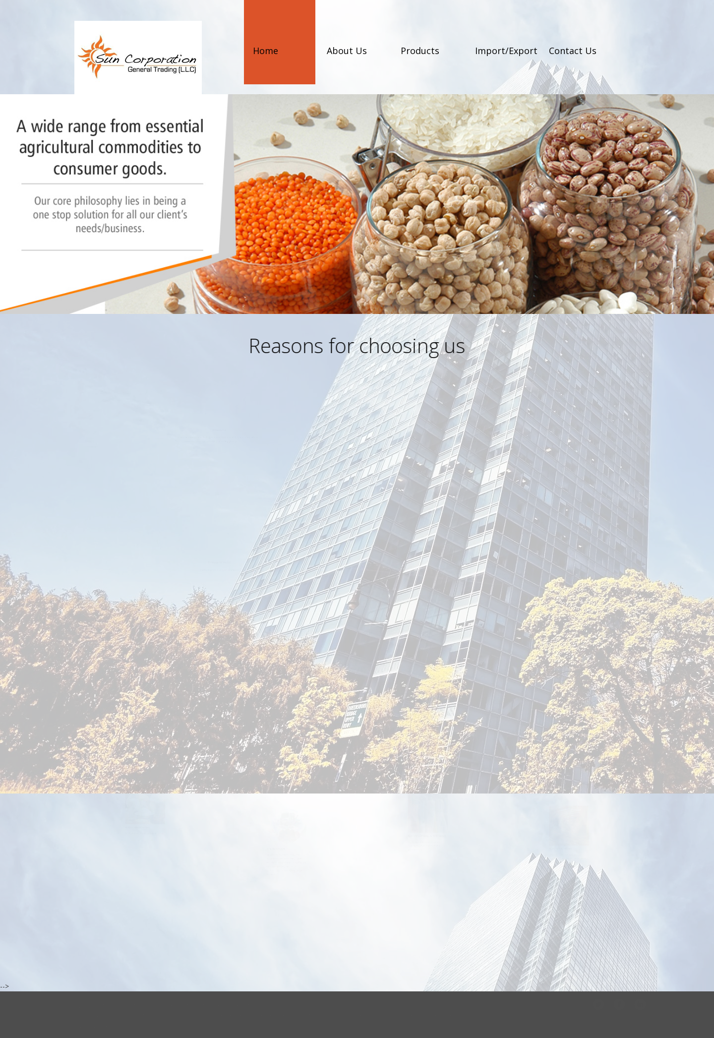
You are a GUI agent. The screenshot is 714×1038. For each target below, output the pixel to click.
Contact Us (572, 51)
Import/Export (506, 51)
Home (265, 51)
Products (420, 51)
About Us (347, 51)
